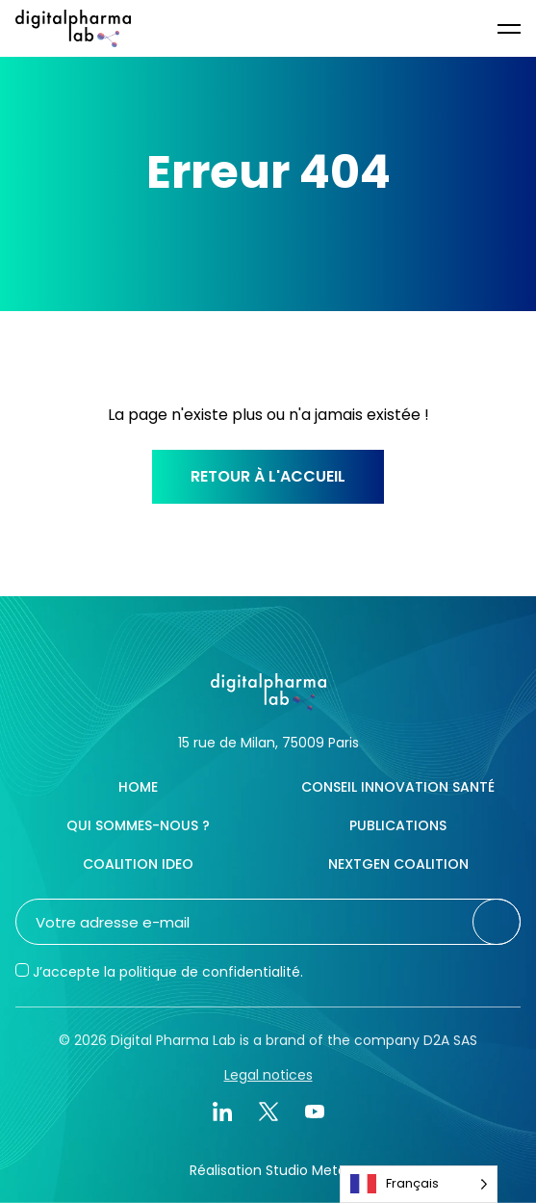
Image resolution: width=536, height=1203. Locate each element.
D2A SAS (450, 1040)
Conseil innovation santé (398, 787)
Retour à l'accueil (268, 476)
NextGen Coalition (398, 864)
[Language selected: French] (419, 1184)
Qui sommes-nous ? (138, 825)
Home (138, 787)
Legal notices (268, 1075)
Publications (398, 825)
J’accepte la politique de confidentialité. (168, 971)
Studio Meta (306, 1170)
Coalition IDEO (138, 864)
